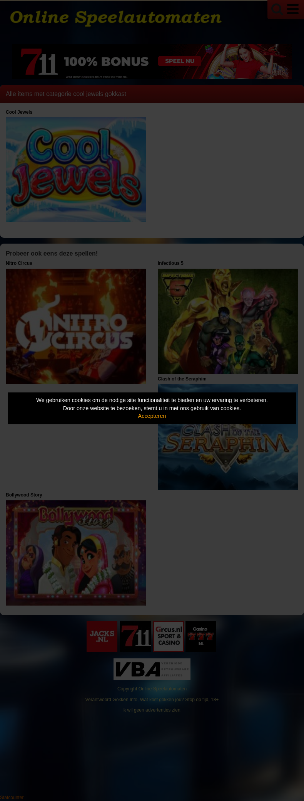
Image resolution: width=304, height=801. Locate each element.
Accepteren (152, 416)
